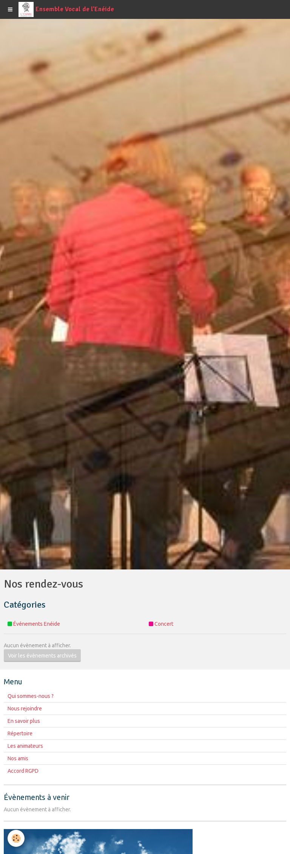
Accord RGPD (23, 771)
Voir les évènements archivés (42, 656)
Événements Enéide (34, 624)
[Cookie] (16, 838)
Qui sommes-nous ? (31, 696)
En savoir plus (24, 721)
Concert (161, 624)
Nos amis (18, 758)
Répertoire (20, 733)
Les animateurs (25, 746)
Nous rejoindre (25, 708)
